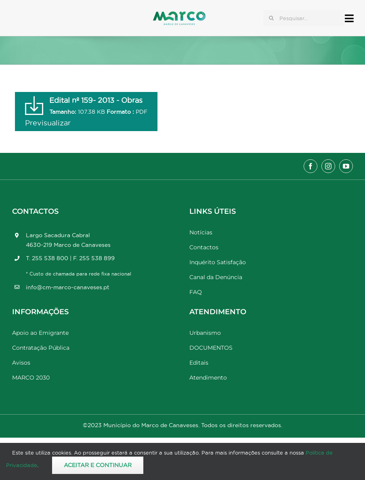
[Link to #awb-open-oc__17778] (349, 18)
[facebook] (310, 166)
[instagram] (328, 166)
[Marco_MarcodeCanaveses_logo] (179, 15)
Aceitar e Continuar (98, 465)
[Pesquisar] (271, 18)
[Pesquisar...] (304, 18)
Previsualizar (48, 123)
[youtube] (346, 166)
